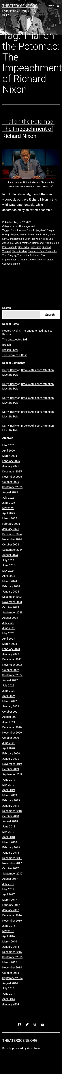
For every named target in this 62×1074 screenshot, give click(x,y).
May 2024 (8, 570)
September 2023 (12, 612)
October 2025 (10, 481)
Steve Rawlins (19, 251)
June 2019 (8, 779)
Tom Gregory (9, 255)
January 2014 (10, 1004)
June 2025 (8, 502)
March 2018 (9, 842)
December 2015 (12, 951)
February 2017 (11, 904)
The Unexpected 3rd (14, 339)
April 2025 (8, 513)
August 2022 (10, 680)
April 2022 (8, 696)
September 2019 (12, 774)
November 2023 (12, 602)
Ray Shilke (24, 247)
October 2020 (10, 737)
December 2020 (12, 727)
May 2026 (8, 445)
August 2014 (10, 983)
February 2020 (11, 753)
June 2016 (8, 925)
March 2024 (9, 581)
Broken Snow (10, 349)
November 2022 (12, 664)
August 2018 (10, 821)
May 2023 (8, 633)
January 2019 (10, 805)
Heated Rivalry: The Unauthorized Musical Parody (27, 332)
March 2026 (9, 455)
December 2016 (12, 915)
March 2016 (9, 941)
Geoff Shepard (48, 230)
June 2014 (8, 993)
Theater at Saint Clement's (42, 251)
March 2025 (9, 518)
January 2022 (10, 706)
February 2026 (11, 461)
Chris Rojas (33, 230)
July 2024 (8, 560)
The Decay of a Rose (14, 355)
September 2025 (12, 487)
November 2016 (12, 920)
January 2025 (10, 529)
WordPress (33, 1048)
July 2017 (8, 884)
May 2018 (8, 831)
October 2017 (10, 868)
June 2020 (8, 743)
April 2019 (8, 790)
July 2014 (8, 988)
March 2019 (9, 795)
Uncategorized (27, 226)
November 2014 (12, 967)
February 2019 (11, 800)
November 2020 (12, 732)
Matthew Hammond (33, 243)
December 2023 (12, 596)
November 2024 (12, 539)
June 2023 (8, 628)
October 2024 (10, 544)
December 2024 (12, 534)
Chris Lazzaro (18, 230)
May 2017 (8, 889)
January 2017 (10, 910)
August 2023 (10, 617)
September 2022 (12, 675)
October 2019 (10, 769)
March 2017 (9, 899)
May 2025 (8, 508)
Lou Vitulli (15, 243)
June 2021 (8, 722)
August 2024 (10, 555)
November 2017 (12, 863)
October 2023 (10, 607)
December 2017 (12, 858)
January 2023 (10, 654)
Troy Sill (41, 259)
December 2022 (12, 659)
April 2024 (8, 575)
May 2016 (8, 931)
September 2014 (12, 978)
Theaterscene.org (20, 6)
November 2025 (12, 476)
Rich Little (36, 247)
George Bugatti (10, 234)
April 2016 (8, 936)
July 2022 (8, 685)
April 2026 (8, 450)
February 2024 (11, 586)
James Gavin (27, 234)
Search (6, 307)
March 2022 (9, 701)
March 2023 (9, 643)
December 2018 (12, 810)
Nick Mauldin (52, 243)
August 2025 (10, 492)
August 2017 (10, 878)
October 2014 (10, 972)
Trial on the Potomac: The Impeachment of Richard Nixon (28, 129)
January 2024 (10, 591)
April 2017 (8, 894)
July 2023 (8, 622)
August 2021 (10, 716)
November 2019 (12, 763)
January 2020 (10, 758)
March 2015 (9, 962)
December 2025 (12, 471)
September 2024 (12, 549)
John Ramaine (16, 238)
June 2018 (8, 826)
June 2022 (8, 690)
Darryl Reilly (9, 370)
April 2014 (8, 999)
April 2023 (8, 638)
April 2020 (8, 748)
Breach (6, 344)
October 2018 (10, 816)
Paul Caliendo (9, 247)
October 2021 (10, 711)
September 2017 (12, 873)
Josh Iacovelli (32, 238)
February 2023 (11, 649)
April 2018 (8, 837)
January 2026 (10, 466)
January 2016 (10, 946)
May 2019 (8, 784)
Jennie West (41, 234)
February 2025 (11, 523)
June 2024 (8, 565)
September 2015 (12, 957)
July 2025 (8, 497)
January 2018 (10, 852)
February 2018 (11, 847)
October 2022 (10, 669)
